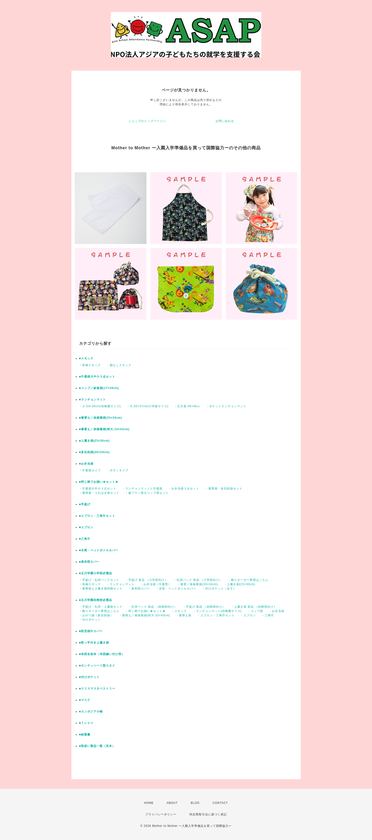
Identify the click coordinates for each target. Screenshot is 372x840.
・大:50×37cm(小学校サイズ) (147, 406)
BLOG (195, 803)
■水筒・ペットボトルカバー (98, 550)
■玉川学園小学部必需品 (95, 573)
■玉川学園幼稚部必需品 (95, 600)
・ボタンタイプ (117, 470)
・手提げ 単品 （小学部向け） (146, 580)
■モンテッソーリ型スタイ (97, 665)
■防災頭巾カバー (91, 631)
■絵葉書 (84, 734)
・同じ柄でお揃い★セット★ (145, 611)
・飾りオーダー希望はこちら (248, 580)
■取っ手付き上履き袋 (94, 642)
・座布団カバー (139, 588)
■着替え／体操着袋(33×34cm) (100, 417)
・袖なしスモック (119, 365)
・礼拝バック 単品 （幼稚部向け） (152, 606)
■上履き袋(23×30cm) (94, 440)
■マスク (84, 700)
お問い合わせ (225, 121)
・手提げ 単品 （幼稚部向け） (204, 606)
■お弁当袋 (86, 463)
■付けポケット (89, 677)
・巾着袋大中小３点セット (97, 488)
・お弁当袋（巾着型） (155, 584)
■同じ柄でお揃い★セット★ (98, 482)
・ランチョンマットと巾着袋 (142, 488)
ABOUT (172, 803)
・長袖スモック (90, 365)
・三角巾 (268, 615)
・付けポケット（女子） (219, 588)
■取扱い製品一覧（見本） (97, 746)
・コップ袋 (255, 611)
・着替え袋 (183, 615)
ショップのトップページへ (147, 121)
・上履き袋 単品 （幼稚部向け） (254, 606)
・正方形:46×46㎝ (187, 406)
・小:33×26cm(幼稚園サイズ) (100, 406)
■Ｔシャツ (86, 723)
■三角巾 (84, 538)
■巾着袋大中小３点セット (97, 376)
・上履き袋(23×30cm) (239, 584)
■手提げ (84, 504)
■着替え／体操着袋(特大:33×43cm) (104, 429)
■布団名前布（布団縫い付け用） (101, 654)
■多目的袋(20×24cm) (94, 452)
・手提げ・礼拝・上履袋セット (101, 606)
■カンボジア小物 (91, 711)
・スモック (179, 611)
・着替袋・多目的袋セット (224, 488)
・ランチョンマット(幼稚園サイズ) (217, 611)
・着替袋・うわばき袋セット (99, 493)
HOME (149, 803)
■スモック (86, 358)
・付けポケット (90, 619)
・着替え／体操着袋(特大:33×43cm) (144, 615)
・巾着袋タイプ (90, 470)
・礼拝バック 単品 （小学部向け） (197, 580)
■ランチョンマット (92, 399)
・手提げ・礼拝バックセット (99, 580)
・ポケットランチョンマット (226, 406)
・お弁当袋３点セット (183, 488)
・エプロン (248, 615)
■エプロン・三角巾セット (97, 515)
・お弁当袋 (276, 611)
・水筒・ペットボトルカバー (176, 588)
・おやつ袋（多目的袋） (96, 615)
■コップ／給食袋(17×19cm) (99, 388)
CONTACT (220, 803)
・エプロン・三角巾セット (216, 615)
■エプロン (86, 527)
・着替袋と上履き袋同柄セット (101, 588)
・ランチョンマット (121, 584)
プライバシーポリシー (160, 814)
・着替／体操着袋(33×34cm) (197, 584)
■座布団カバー (89, 561)
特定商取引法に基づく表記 (208, 814)
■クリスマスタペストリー (97, 688)
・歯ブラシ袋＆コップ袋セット (147, 493)
